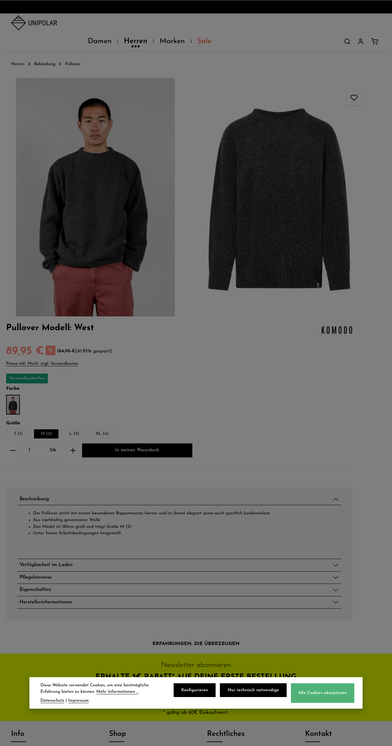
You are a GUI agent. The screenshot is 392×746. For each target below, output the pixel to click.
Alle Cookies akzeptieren (323, 694)
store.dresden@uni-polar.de (342, 640)
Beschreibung (299, 267)
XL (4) (363, 180)
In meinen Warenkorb (322, 216)
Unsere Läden (30, 605)
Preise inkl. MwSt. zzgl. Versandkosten (303, 109)
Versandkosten (246, 736)
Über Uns (24, 591)
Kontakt (22, 632)
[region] (130, 143)
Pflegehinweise (301, 396)
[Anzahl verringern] (274, 197)
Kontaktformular (328, 669)
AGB (213, 605)
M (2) (307, 180)
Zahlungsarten (129, 605)
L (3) (336, 180)
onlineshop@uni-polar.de (339, 603)
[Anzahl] (290, 197)
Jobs (17, 618)
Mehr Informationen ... (117, 693)
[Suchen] (347, 24)
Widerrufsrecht (227, 618)
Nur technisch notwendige (256, 692)
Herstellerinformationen (314, 425)
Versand (120, 591)
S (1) (279, 180)
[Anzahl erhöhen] (334, 197)
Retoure (119, 618)
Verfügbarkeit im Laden (315, 382)
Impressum (221, 632)
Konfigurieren (199, 692)
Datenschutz (224, 591)
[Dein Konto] (361, 24)
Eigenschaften (301, 411)
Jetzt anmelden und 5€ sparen (195, 534)
